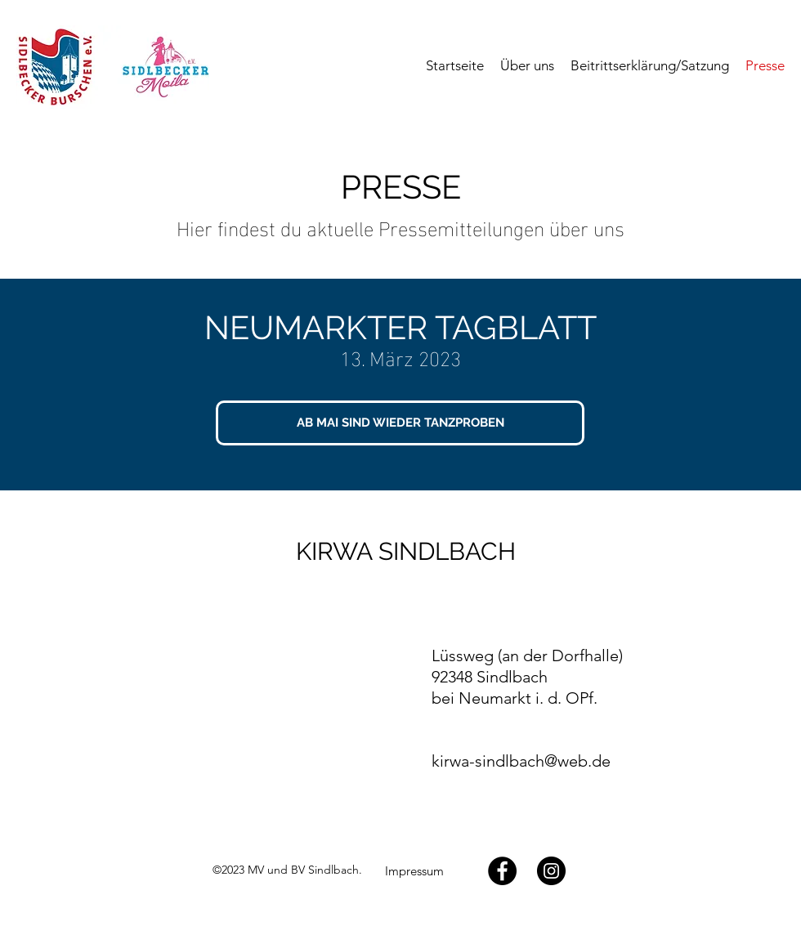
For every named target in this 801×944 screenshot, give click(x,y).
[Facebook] (502, 871)
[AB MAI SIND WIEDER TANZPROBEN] (400, 422)
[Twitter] (551, 871)
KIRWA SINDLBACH (406, 551)
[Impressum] (414, 871)
